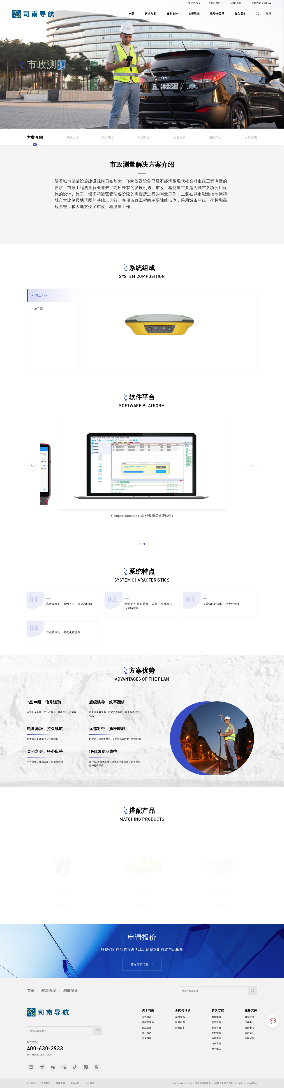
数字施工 (221, 1049)
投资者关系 (217, 13)
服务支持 (172, 13)
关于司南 (194, 13)
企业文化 (151, 1027)
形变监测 (221, 1022)
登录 (268, 13)
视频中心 (254, 1027)
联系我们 (254, 1033)
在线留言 (254, 1038)
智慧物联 (221, 1033)
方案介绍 (35, 137)
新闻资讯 (184, 1017)
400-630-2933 (41, 1048)
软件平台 (108, 137)
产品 (131, 13)
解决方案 (150, 13)
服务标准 (254, 1017)
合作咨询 (251, 137)
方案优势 (179, 137)
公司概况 (151, 1017)
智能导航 (221, 1027)
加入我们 (240, 13)
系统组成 (72, 137)
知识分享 (184, 1027)
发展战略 (151, 1038)
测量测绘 (70, 995)
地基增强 (221, 1038)
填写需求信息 (142, 968)
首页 (31, 995)
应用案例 (184, 1022)
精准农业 (221, 1043)
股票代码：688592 (262, 3)
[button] (144, 548)
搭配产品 (215, 137)
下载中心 (254, 1022)
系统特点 (144, 137)
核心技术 (151, 1033)
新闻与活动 (152, 1022)
